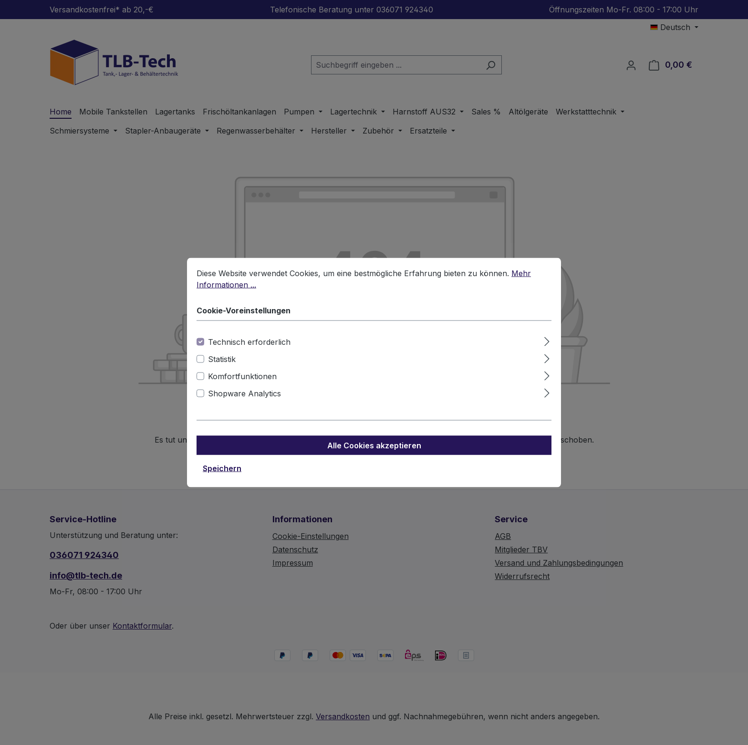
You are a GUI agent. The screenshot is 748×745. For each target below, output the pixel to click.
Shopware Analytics (244, 395)
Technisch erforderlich (249, 344)
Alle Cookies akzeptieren (374, 447)
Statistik (222, 361)
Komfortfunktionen (242, 378)
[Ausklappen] (546, 342)
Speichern (222, 470)
